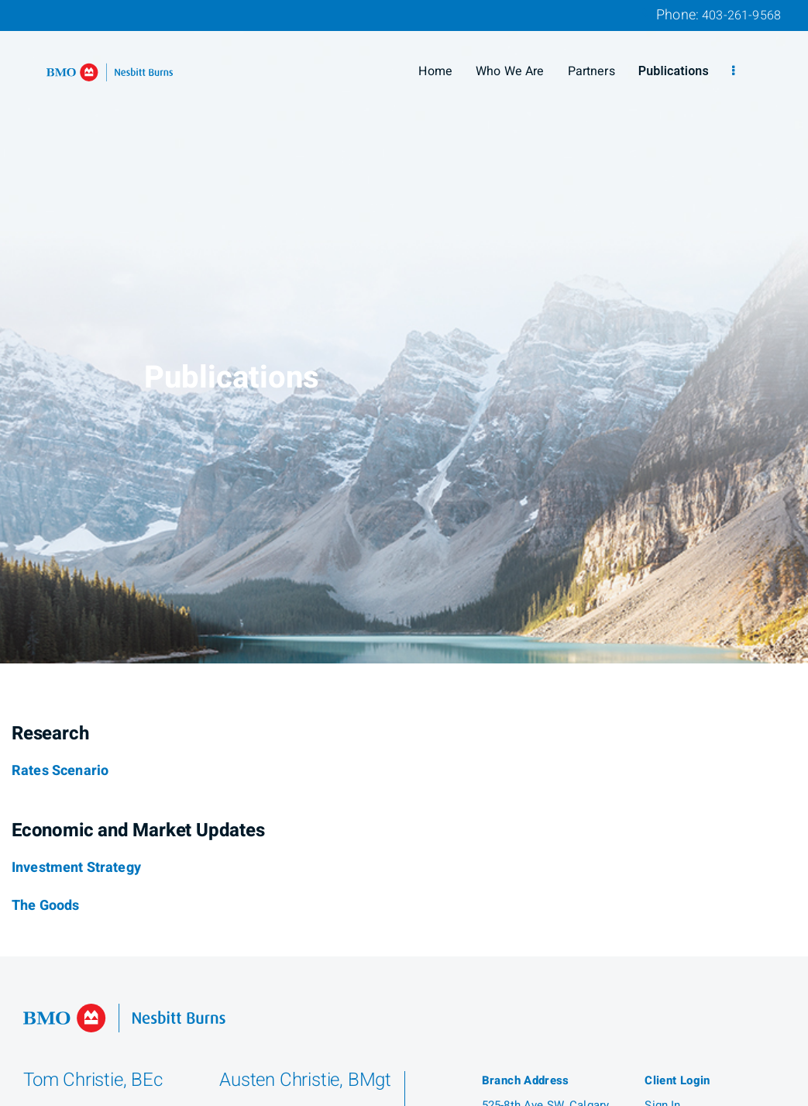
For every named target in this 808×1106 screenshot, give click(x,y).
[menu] (733, 71)
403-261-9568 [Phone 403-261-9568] (741, 15)
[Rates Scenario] (60, 771)
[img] (404, 331)
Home (435, 71)
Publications (673, 71)
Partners (591, 71)
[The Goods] (45, 906)
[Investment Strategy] (76, 868)
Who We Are (510, 71)
